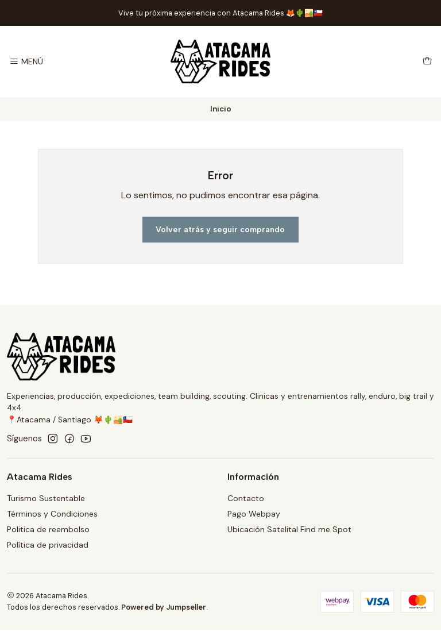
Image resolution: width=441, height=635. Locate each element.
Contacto (245, 498)
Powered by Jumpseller (163, 607)
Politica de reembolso (48, 529)
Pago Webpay (253, 514)
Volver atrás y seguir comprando (220, 229)
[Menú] (26, 61)
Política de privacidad (47, 545)
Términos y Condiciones (52, 514)
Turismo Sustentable (46, 498)
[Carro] (427, 61)
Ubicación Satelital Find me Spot (289, 529)
